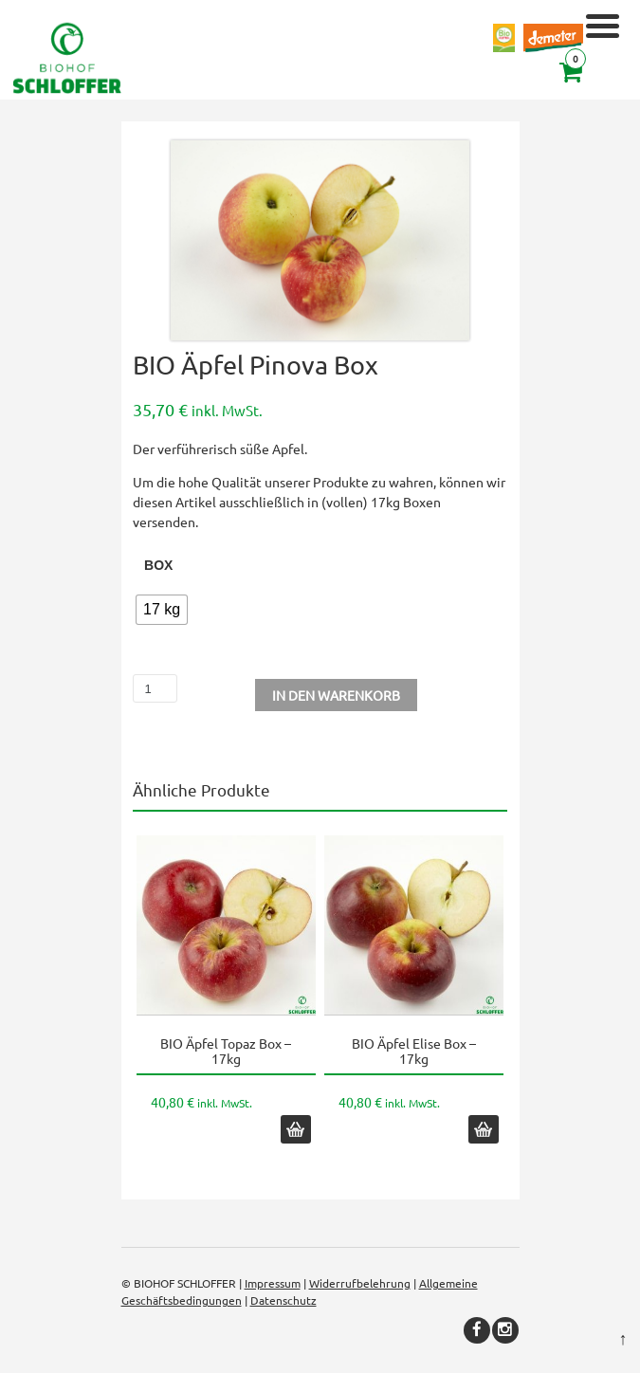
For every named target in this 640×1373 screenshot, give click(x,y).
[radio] (162, 609)
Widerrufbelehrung (360, 1283)
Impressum (273, 1283)
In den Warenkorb (336, 695)
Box (158, 565)
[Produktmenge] (155, 688)
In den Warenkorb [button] (296, 1129)
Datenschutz (283, 1300)
